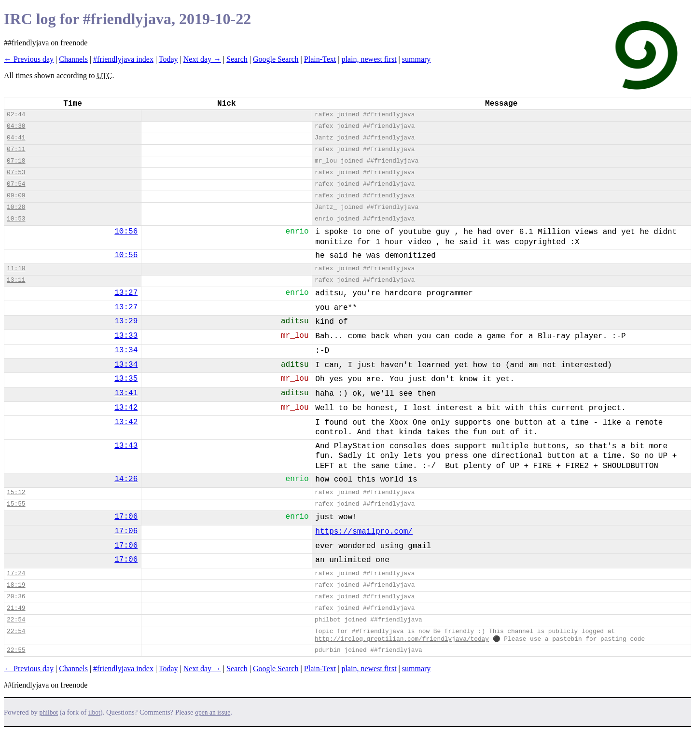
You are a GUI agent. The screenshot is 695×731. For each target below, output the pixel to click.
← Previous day (29, 59)
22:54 (16, 619)
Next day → (202, 59)
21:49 (16, 608)
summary (416, 59)
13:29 (126, 321)
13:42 (126, 407)
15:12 (16, 492)
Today (168, 59)
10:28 (16, 207)
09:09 (16, 195)
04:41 (16, 137)
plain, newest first (368, 59)
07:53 (16, 172)
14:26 (126, 479)
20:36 (16, 596)
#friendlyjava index (123, 59)
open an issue (212, 712)
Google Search (276, 59)
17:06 (126, 516)
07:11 (16, 149)
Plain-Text (320, 59)
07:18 (16, 161)
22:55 (16, 650)
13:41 (126, 393)
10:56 (126, 231)
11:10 (16, 268)
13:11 (16, 280)
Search (237, 59)
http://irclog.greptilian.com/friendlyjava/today (402, 639)
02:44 (16, 114)
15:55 (16, 504)
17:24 (16, 573)
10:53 (16, 218)
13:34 (126, 350)
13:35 (126, 378)
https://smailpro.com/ (364, 531)
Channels (73, 59)
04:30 (16, 126)
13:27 (126, 293)
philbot (49, 712)
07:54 (16, 184)
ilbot (94, 712)
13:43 (126, 445)
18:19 (16, 585)
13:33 (126, 335)
